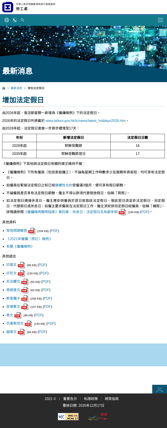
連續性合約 (63, 185)
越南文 (15, 332)
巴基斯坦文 (19, 323)
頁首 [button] (159, 389)
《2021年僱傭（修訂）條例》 (29, 239)
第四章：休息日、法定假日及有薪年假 (92, 212)
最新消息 (16, 88)
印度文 (15, 265)
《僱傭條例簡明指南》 (41, 212)
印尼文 (15, 273)
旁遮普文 (17, 290)
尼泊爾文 (17, 281)
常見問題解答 (20, 230)
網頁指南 (112, 399)
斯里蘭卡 (17, 298)
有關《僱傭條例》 (20, 246)
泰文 (13, 315)
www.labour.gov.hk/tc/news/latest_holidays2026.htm (86, 121)
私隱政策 (91, 399)
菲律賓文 (17, 307)
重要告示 (70, 399)
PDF (144, 212)
